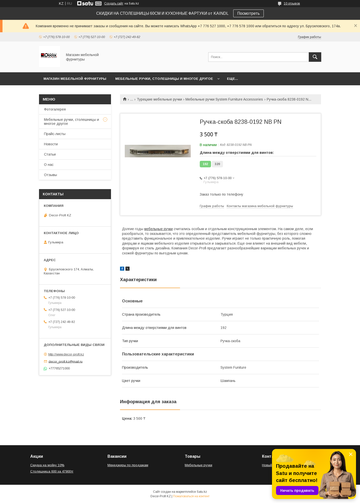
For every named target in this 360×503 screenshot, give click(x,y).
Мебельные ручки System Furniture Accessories (224, 99)
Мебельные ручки (198, 465)
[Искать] (315, 57)
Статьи (50, 154)
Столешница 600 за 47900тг (52, 471)
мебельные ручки (158, 229)
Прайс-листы (55, 134)
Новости (51, 144)
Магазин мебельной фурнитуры (75, 79)
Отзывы (50, 175)
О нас (49, 165)
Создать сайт (113, 3)
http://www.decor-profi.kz (66, 354)
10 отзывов (292, 3)
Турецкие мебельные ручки (159, 99)
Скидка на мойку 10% (47, 465)
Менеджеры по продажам (128, 465)
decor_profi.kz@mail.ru (65, 361)
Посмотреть (248, 13)
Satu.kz (202, 491)
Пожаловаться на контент (191, 496)
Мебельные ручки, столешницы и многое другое (164, 79)
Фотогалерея (55, 109)
